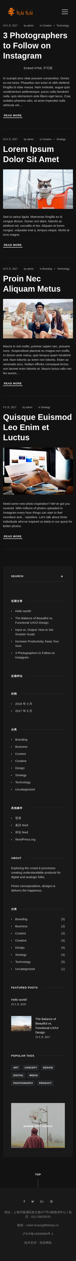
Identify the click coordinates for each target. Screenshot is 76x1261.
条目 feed (21, 825)
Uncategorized (25, 789)
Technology (63, 25)
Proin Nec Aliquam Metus (32, 283)
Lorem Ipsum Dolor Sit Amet (31, 154)
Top (38, 1174)
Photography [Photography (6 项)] (23, 1083)
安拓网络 (46, 1242)
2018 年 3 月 (23, 703)
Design (20, 768)
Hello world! (23, 611)
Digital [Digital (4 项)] (18, 1075)
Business (21, 746)
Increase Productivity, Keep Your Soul (37, 643)
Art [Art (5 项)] (16, 1067)
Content (20, 753)
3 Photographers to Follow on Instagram (35, 45)
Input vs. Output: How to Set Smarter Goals (34, 632)
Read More (13, 115)
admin (30, 25)
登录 (18, 818)
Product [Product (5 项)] (45, 1083)
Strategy (61, 139)
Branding (47, 268)
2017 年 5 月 (23, 711)
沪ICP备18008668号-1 (38, 1233)
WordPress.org (25, 839)
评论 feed (21, 832)
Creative (46, 25)
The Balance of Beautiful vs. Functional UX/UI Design (34, 620)
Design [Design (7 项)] (48, 1067)
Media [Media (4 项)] (34, 1075)
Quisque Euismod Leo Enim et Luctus (37, 427)
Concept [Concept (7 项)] (31, 1067)
